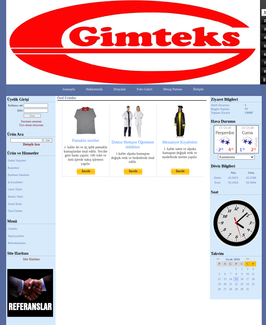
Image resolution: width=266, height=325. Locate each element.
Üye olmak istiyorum (31, 125)
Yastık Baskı (15, 203)
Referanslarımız (17, 243)
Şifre (20, 110)
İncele (86, 171)
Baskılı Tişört (15, 196)
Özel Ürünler (15, 210)
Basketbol (13, 167)
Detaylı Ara (31, 144)
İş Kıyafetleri (15, 182)
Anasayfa (68, 89)
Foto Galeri (144, 89)
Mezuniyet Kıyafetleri (179, 142)
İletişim (198, 89)
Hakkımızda (94, 89)
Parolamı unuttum (31, 121)
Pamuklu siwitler (85, 140)
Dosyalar (119, 89)
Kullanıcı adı (15, 105)
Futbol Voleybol (17, 160)
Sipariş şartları (16, 235)
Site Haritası (31, 259)
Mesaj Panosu (172, 89)
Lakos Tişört (15, 189)
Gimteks (12, 228)
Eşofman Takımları (19, 174)
